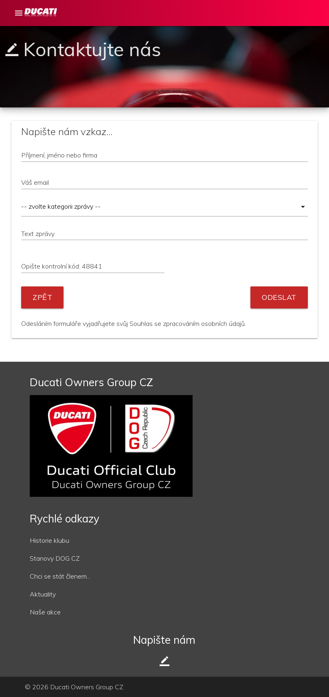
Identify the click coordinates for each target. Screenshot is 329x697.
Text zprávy (38, 233)
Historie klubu (49, 540)
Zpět (42, 297)
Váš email (35, 182)
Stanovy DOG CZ (55, 558)
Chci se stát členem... (60, 576)
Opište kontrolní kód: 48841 (61, 266)
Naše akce (45, 612)
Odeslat (279, 297)
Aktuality (43, 594)
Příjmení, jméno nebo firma (59, 155)
